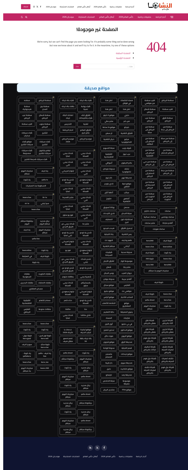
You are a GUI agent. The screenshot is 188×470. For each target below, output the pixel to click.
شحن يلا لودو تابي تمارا (65, 234)
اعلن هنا (105, 100)
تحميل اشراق (123, 228)
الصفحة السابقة (120, 53)
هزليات (123, 318)
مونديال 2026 (48, 6)
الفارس (123, 285)
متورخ (105, 198)
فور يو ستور (65, 215)
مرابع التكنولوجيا (123, 140)
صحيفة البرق (123, 342)
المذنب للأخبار (123, 297)
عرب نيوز (123, 154)
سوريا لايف (24, 344)
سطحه (24, 100)
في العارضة (24, 256)
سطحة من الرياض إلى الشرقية (146, 152)
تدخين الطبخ (105, 330)
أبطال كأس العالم (80, 6)
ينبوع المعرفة (123, 312)
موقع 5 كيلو (105, 115)
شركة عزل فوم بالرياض (146, 339)
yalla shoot (146, 300)
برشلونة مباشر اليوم (23, 222)
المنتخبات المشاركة (63, 6)
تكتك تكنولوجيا (123, 170)
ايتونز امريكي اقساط (65, 243)
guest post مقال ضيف (65, 340)
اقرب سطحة (164, 109)
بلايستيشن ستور (82, 284)
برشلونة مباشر (64, 359)
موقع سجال (105, 285)
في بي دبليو (123, 324)
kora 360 (146, 264)
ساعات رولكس (164, 217)
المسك (105, 318)
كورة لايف (164, 240)
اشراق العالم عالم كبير (82, 131)
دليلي (123, 115)
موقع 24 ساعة (105, 127)
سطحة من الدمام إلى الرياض (146, 173)
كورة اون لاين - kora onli (41, 337)
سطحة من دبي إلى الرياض (146, 163)
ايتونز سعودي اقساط (82, 181)
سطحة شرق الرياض (164, 119)
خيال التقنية (105, 139)
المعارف (105, 219)
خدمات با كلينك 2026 (65, 331)
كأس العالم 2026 (96, 6)
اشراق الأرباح (105, 261)
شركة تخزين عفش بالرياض (164, 330)
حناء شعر (65, 300)
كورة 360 (147, 258)
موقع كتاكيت (123, 369)
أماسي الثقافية (123, 200)
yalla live (32, 238)
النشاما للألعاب (105, 303)
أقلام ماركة (164, 223)
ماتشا (64, 309)
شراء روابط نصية (82, 108)
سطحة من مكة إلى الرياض (164, 140)
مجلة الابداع (123, 213)
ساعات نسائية (146, 217)
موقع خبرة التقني (123, 185)
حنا (82, 309)
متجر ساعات (146, 223)
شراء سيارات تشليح (41, 143)
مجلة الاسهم (105, 148)
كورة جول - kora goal (24, 337)
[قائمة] (168, 17)
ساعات (164, 211)
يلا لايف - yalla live (41, 354)
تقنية (82, 124)
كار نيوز (105, 177)
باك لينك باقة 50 (82, 340)
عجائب (123, 192)
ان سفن (105, 133)
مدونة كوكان (106, 169)
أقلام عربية (123, 279)
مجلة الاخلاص (105, 381)
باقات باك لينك (64, 106)
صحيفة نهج (123, 177)
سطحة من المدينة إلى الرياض (146, 184)
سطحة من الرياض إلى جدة (164, 128)
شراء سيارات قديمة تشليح (32, 159)
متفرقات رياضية (113, 6)
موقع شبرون (105, 342)
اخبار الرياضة (64, 130)
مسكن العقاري (32, 288)
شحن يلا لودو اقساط (65, 181)
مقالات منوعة (41, 309)
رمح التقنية (123, 234)
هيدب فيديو (105, 228)
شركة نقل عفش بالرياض (146, 322)
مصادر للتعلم (41, 300)
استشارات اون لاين (123, 221)
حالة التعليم (105, 312)
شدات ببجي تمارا (65, 155)
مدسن (123, 207)
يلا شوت (164, 252)
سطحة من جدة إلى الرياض (164, 172)
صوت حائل (105, 336)
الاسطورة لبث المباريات (32, 185)
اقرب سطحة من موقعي (146, 102)
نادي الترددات (105, 213)
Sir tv (41, 197)
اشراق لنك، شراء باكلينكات (82, 116)
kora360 (146, 240)
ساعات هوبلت (155, 229)
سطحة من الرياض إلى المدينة (164, 184)
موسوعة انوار (123, 261)
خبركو (123, 127)
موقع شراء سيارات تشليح (24, 143)
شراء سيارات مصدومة (23, 152)
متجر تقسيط (64, 197)
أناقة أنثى (105, 192)
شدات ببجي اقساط (82, 155)
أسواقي (105, 163)
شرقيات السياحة (105, 253)
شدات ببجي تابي (65, 163)
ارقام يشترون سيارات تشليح (41, 152)
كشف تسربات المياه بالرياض (164, 360)
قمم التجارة (123, 348)
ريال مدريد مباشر (82, 369)
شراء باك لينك (82, 100)
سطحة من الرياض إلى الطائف (146, 141)
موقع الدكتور (123, 330)
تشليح (41, 133)
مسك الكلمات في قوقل (123, 102)
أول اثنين (105, 324)
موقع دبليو (105, 291)
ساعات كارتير (146, 211)
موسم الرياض (82, 139)
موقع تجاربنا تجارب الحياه (82, 331)
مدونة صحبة (123, 252)
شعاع (105, 267)
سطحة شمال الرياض (146, 110)
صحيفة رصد (123, 375)
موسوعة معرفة (123, 382)
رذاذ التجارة (105, 234)
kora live (164, 300)
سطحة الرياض (164, 100)
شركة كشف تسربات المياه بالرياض (164, 349)
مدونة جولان (105, 279)
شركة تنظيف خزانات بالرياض (146, 348)
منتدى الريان (105, 389)
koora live (146, 246)
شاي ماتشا (82, 315)
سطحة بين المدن (41, 108)
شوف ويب (123, 148)
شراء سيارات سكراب (23, 134)
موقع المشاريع (123, 304)
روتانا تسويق (105, 207)
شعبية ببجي (82, 276)
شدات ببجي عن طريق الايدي (64, 225)
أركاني (123, 246)
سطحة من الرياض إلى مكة (146, 129)
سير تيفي (41, 203)
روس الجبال (106, 273)
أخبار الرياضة (126, 6)
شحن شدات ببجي (82, 260)
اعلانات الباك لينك (64, 116)
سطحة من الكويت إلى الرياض (146, 196)
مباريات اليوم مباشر (146, 307)
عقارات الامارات (41, 282)
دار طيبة (105, 363)
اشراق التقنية (123, 133)
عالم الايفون (123, 163)
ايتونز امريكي (65, 171)
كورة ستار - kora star (41, 346)
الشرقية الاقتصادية (105, 155)
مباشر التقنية (106, 246)
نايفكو (105, 375)
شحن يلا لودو (82, 268)
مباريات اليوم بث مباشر (155, 270)
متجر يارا (123, 267)
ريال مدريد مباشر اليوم (41, 222)
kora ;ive (41, 362)
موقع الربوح (123, 336)
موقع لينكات (123, 354)
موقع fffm (123, 389)
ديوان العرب (123, 273)
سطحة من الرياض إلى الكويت (164, 196)
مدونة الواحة (105, 348)
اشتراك (22, 6)
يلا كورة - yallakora (24, 354)
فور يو (64, 250)
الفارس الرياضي (23, 310)
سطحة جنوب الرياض (41, 125)
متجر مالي (105, 121)
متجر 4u (82, 224)
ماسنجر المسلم (105, 355)
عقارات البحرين (23, 282)
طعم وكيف (123, 240)
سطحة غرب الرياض (146, 119)
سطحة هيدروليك (23, 108)
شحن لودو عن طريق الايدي (65, 269)
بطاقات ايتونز (65, 276)
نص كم (123, 121)
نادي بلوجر (105, 183)
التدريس (64, 124)
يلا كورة (32, 262)
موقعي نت (123, 291)
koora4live (164, 246)
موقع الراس (105, 297)
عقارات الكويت (41, 274)
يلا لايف (41, 171)
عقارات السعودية (23, 275)
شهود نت (105, 240)
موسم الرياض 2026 (65, 140)
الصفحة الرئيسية (120, 58)
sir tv (24, 203)
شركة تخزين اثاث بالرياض (164, 322)
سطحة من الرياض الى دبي (164, 163)
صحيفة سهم (123, 363)
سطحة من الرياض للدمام (164, 151)
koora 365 (41, 368)
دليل (106, 369)
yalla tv (41, 179)
